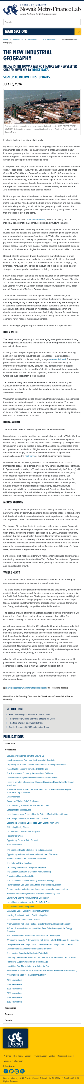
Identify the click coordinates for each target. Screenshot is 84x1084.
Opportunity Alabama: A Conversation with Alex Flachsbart (32, 854)
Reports (8, 1014)
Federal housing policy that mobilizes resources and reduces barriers (37, 889)
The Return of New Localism (19, 863)
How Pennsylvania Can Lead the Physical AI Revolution (31, 760)
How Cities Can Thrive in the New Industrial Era (28, 966)
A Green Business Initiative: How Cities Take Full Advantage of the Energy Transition (39, 930)
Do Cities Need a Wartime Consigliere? (24, 831)
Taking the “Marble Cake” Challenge (22, 801)
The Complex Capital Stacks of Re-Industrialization (29, 850)
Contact (52, 1056)
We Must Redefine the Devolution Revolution (26, 859)
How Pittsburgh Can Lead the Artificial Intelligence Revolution (34, 885)
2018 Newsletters (14, 1002)
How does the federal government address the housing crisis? (34, 893)
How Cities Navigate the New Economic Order (29, 714)
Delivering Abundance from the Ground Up (25, 756)
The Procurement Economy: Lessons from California (30, 773)
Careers (28, 1056)
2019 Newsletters (14, 997)
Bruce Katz (40, 70)
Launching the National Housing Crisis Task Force (29, 902)
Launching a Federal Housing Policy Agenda (26, 867)
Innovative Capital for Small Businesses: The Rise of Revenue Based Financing (42, 970)
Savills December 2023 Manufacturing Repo (25, 688)
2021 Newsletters (14, 989)
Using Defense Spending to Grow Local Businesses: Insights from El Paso (39, 944)
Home (5, 39)
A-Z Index (8, 1056)
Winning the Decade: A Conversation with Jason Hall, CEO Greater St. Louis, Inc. (43, 940)
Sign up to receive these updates (26, 77)
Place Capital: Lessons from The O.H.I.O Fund (27, 769)
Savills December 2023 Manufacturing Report (29, 727)
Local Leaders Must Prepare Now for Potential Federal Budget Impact (37, 814)
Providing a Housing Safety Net (20, 876)
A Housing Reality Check (18, 827)
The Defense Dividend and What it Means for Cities (32, 719)
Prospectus (10, 1008)
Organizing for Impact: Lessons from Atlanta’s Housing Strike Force (36, 765)
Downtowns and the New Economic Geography (27, 898)
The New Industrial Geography (20, 906)
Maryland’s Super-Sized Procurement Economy (28, 911)
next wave (30, 456)
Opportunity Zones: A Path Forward (22, 840)
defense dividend (57, 359)
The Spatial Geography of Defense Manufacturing (29, 872)
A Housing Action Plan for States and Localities (27, 818)
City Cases (10, 743)
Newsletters (32, 39)
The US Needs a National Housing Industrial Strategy (30, 880)
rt (45, 688)
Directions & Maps (65, 1056)
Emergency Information (13, 1061)
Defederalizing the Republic (19, 810)
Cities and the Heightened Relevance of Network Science (32, 778)
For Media (18, 1056)
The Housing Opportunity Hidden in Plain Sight (27, 953)
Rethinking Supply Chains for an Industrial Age (27, 962)
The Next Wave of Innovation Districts (25, 723)
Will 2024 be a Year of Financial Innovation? (26, 975)
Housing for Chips (14, 836)
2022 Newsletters (14, 984)
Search (8, 1020)
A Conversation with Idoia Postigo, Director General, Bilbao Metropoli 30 (38, 924)
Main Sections (16, 31)
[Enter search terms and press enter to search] (42, 22)
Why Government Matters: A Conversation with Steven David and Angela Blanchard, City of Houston (39, 791)
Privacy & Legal (40, 1056)
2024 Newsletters (49, 39)
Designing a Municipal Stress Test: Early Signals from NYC (33, 823)
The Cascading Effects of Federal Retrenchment (28, 805)
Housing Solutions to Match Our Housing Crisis (27, 915)
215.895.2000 (68, 1078)
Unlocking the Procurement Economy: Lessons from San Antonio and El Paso (41, 957)
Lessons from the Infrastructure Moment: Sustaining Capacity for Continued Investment (40, 783)
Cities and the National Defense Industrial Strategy (29, 949)
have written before (36, 219)
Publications (18, 39)
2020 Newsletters (14, 993)
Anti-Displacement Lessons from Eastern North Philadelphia (33, 936)
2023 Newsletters (14, 980)
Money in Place (13, 797)
